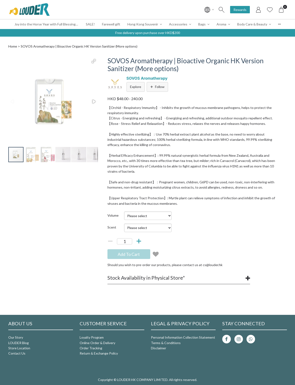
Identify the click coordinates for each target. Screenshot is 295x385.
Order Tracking (91, 348)
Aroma (221, 24)
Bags (202, 24)
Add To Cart (129, 254)
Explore (135, 87)
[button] (93, 61)
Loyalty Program (92, 337)
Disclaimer (158, 348)
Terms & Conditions (166, 343)
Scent (111, 227)
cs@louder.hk (212, 265)
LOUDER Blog (18, 343)
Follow (157, 87)
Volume (113, 215)
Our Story (15, 337)
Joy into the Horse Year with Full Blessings (46, 24)
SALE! (90, 24)
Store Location (19, 348)
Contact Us (16, 353)
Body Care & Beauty (252, 24)
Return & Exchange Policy (99, 353)
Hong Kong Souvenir (142, 24)
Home (12, 46)
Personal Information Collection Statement (183, 337)
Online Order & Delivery (97, 343)
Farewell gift (111, 24)
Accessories (178, 24)
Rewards (240, 10)
